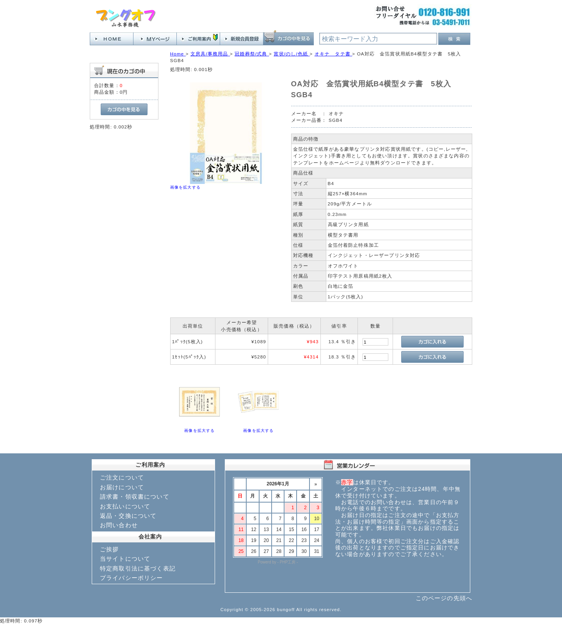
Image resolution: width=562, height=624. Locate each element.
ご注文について (122, 477)
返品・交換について (128, 515)
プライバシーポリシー (131, 577)
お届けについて (122, 487)
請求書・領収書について (134, 496)
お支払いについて (125, 506)
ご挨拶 (109, 549)
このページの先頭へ (444, 598)
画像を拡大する (185, 187)
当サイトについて (125, 558)
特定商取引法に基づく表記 (138, 568)
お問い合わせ (119, 525)
